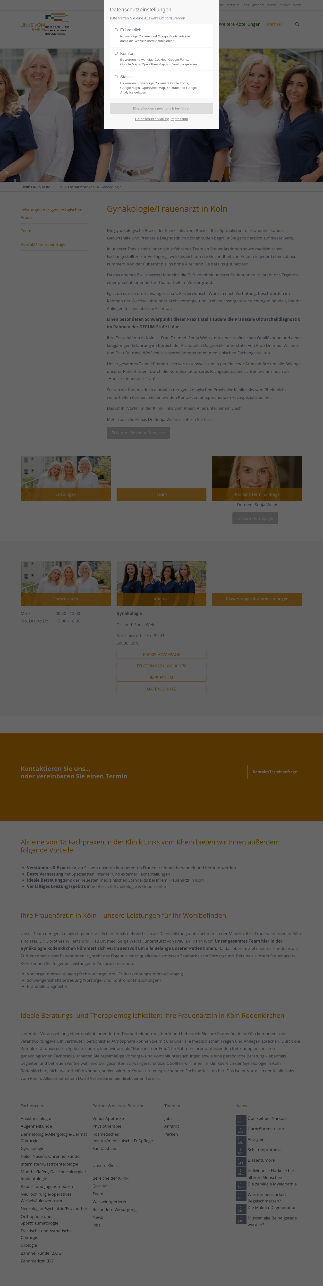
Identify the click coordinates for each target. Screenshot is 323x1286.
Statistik (159, 85)
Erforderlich (159, 35)
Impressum (179, 119)
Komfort (159, 59)
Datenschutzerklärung (152, 119)
